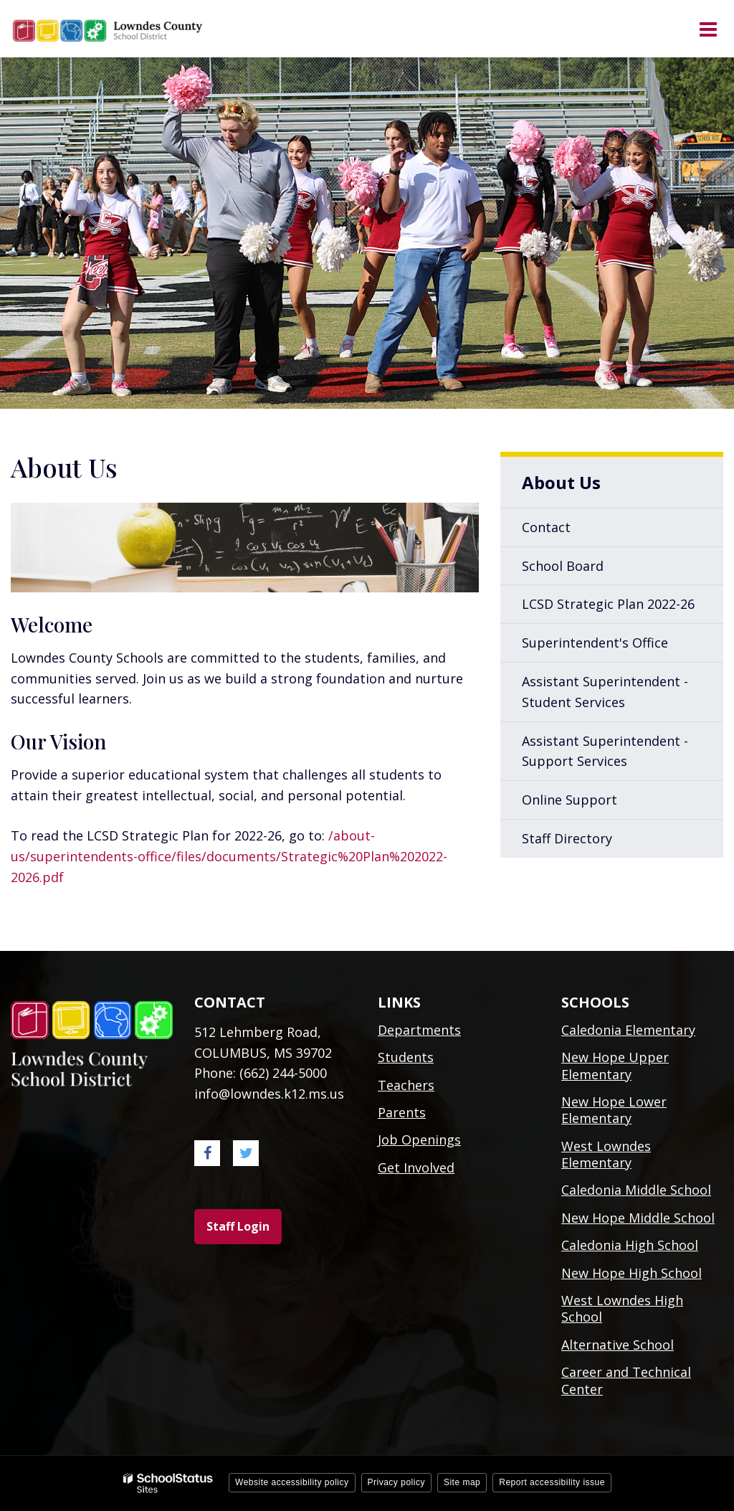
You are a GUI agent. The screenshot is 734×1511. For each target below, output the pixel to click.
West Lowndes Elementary (606, 1154)
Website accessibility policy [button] (292, 1482)
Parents (402, 1112)
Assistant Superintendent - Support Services (605, 751)
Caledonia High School (629, 1245)
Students (406, 1057)
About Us (561, 482)
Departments (419, 1029)
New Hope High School (631, 1273)
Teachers (406, 1085)
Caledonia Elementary (628, 1029)
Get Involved (416, 1167)
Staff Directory (567, 838)
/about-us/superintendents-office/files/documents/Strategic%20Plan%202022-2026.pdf (229, 856)
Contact (546, 527)
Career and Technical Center (626, 1380)
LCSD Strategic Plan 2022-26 (622, 608)
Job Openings (419, 1139)
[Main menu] (707, 28)
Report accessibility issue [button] (552, 1482)
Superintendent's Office (595, 642)
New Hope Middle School (638, 1217)
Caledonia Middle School (636, 1189)
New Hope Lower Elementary (614, 1110)
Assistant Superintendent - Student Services (605, 692)
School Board (563, 565)
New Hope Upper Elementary (615, 1065)
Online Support (569, 799)
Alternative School (617, 1344)
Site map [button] (462, 1482)
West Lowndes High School (622, 1308)
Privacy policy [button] (396, 1482)
